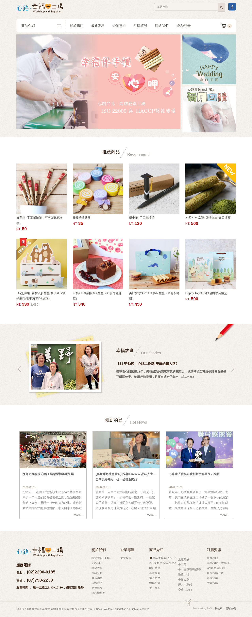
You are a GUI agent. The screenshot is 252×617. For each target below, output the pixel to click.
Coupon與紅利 (216, 567)
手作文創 (183, 579)
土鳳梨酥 (183, 559)
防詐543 (97, 563)
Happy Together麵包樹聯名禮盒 (206, 293)
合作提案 (212, 578)
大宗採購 (125, 558)
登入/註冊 (183, 26)
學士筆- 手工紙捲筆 (142, 217)
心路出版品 (185, 589)
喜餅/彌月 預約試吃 (219, 563)
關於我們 (76, 26)
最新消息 (98, 26)
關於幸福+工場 (101, 558)
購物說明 (212, 558)
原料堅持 (97, 573)
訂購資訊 (140, 26)
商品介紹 (41, 26)
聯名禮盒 (154, 567)
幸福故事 (97, 567)
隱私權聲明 (98, 592)
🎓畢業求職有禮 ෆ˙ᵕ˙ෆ (162, 558)
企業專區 (119, 26)
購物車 (219, 608)
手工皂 (182, 564)
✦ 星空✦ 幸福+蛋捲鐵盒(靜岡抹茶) (208, 217)
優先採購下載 (215, 573)
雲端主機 (231, 608)
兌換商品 (97, 587)
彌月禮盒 (154, 578)
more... (78, 515)
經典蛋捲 (154, 583)
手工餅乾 (154, 587)
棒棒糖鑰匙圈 (82, 217)
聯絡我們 (162, 26)
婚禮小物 (183, 574)
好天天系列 (185, 584)
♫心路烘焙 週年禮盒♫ (162, 563)
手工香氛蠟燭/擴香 (189, 569)
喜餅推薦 (154, 573)
